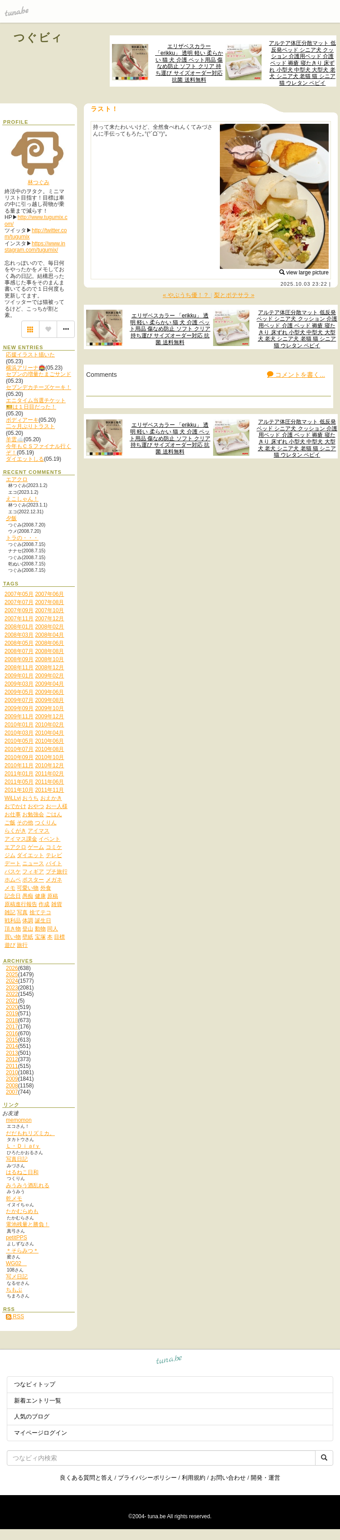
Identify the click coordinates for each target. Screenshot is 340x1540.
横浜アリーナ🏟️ (25, 368)
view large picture (304, 272)
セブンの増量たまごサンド (38, 374)
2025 (12, 974)
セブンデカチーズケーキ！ (38, 387)
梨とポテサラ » (234, 295)
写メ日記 (17, 1276)
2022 (12, 994)
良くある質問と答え (86, 1477)
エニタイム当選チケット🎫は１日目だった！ (36, 403)
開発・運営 (265, 1477)
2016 (12, 1033)
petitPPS (16, 1237)
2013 (12, 1053)
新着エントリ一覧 (37, 1400)
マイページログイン (40, 1432)
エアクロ (17, 479)
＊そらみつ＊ (22, 1251)
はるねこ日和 (22, 1172)
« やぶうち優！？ (187, 295)
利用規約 (193, 1477)
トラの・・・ (22, 538)
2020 (12, 1007)
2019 (12, 1013)
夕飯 (11, 518)
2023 (12, 987)
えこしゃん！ (22, 499)
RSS (15, 1316)
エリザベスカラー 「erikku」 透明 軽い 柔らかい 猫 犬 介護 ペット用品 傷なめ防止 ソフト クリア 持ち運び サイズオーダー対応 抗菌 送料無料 (189, 63)
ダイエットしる (25, 459)
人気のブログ (31, 1416)
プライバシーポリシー (147, 1477)
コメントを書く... (296, 374)
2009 (12, 1079)
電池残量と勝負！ (27, 1224)
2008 (12, 1085)
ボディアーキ (22, 420)
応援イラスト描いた (30, 354)
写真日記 (17, 1159)
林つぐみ (38, 182)
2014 (12, 1046)
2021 (12, 1001)
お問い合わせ (228, 1477)
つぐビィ (38, 37)
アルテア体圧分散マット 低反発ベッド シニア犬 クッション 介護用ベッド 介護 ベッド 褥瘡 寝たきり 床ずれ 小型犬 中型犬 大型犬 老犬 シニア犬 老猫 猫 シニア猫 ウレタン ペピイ (302, 63)
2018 (12, 1020)
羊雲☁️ (15, 439)
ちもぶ (14, 1290)
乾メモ (14, 1198)
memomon (19, 1120)
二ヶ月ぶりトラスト (30, 426)
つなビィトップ (34, 1384)
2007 (12, 1092)
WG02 (16, 1263)
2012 (12, 1059)
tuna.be (169, 1361)
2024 (12, 981)
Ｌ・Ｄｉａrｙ (23, 1146)
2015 (12, 1040)
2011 (12, 1066)
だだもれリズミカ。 (30, 1133)
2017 (12, 1026)
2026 (12, 968)
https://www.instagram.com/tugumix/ (35, 246)
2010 (12, 1072)
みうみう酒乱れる (27, 1185)
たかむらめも (22, 1211)
